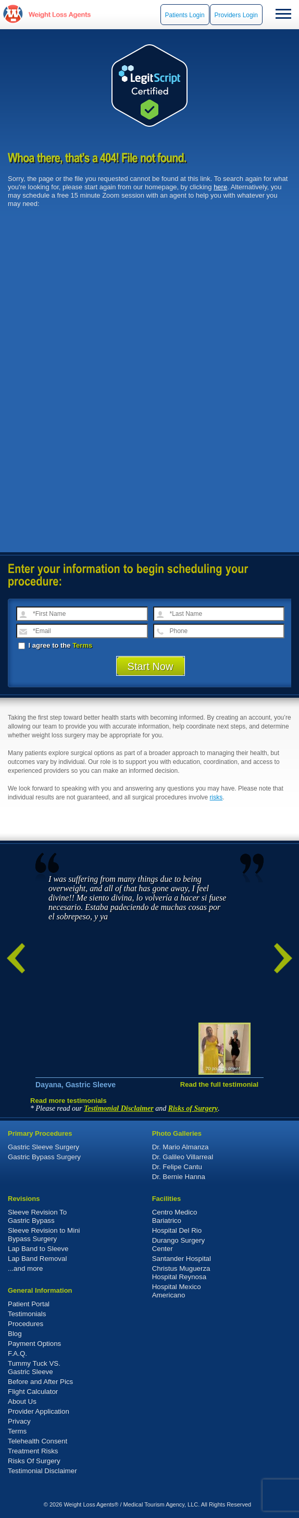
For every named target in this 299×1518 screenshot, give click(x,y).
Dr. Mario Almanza (180, 1147)
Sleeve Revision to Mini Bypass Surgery (44, 1234)
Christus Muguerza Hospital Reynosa (181, 1273)
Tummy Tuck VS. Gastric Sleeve (34, 1367)
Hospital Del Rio (177, 1230)
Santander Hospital (181, 1258)
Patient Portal (28, 1304)
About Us (22, 1401)
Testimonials (27, 1314)
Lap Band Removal (37, 1258)
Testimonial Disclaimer (119, 1108)
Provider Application (38, 1411)
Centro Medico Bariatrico (174, 1216)
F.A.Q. (17, 1353)
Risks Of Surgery (34, 1461)
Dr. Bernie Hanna (178, 1177)
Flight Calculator (33, 1391)
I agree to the (55, 645)
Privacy (19, 1421)
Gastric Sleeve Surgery (43, 1147)
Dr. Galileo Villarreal (183, 1157)
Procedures (25, 1324)
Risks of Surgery (193, 1108)
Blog (15, 1334)
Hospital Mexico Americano (176, 1291)
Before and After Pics (40, 1382)
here (220, 187)
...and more (25, 1268)
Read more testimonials (68, 1100)
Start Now (150, 666)
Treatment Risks (33, 1451)
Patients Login (185, 15)
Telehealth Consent (37, 1441)
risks (216, 797)
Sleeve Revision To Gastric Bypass (37, 1216)
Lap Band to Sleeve (38, 1249)
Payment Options (34, 1343)
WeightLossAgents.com (59, 14)
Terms (82, 645)
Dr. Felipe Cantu (177, 1167)
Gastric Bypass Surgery (44, 1157)
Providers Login (236, 15)
